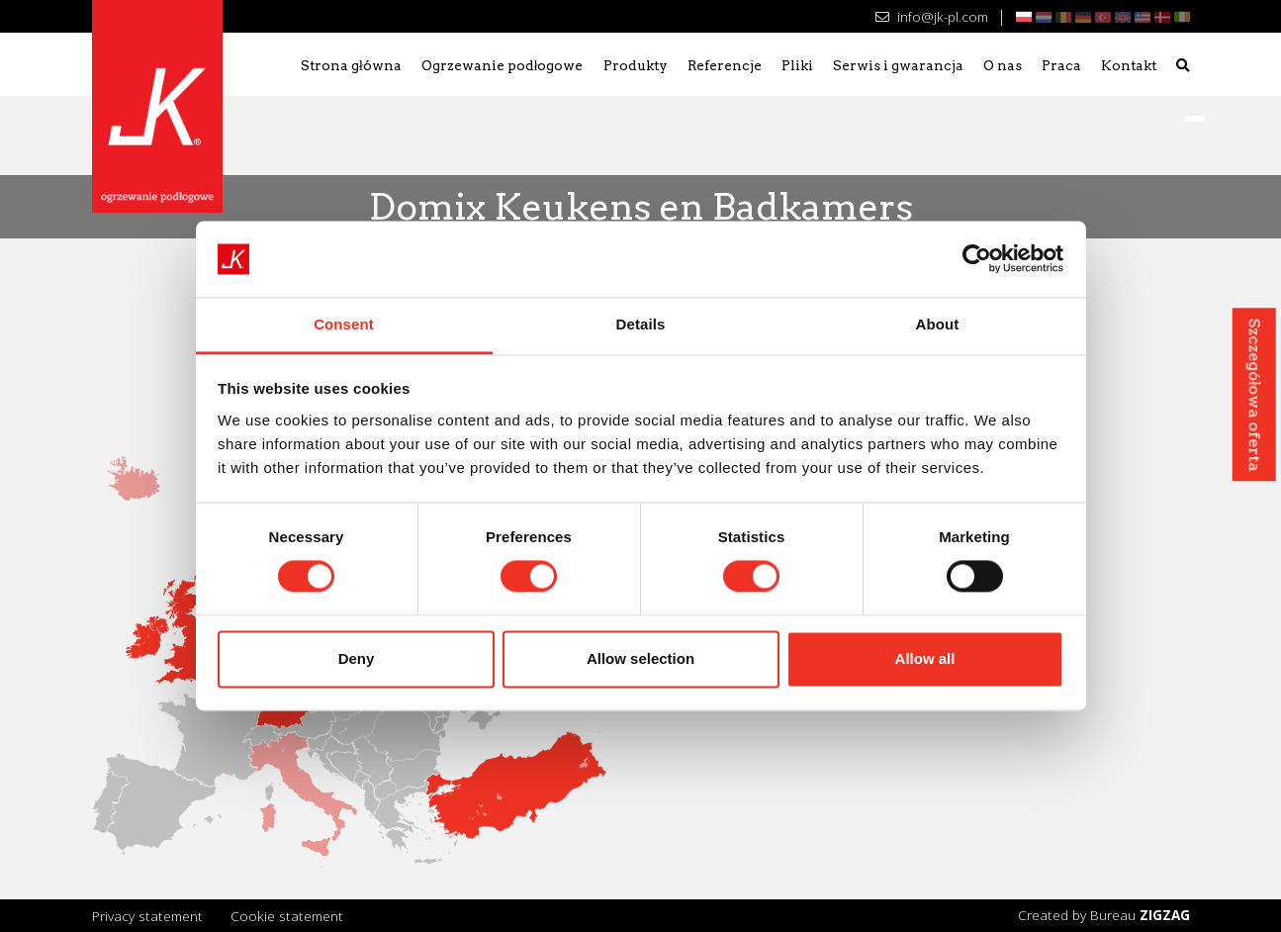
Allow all (925, 658)
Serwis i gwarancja (898, 65)
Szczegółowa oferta (1253, 394)
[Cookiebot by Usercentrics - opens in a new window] (976, 259)
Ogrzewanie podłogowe (502, 65)
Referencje (724, 65)
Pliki (797, 65)
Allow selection (640, 658)
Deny (356, 658)
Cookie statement (286, 915)
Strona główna (351, 65)
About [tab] (938, 324)
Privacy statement (147, 915)
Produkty (635, 65)
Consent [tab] (344, 324)
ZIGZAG (1165, 914)
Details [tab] (641, 324)
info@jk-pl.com (931, 16)
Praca (1061, 65)
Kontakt (1128, 65)
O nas (1002, 65)
